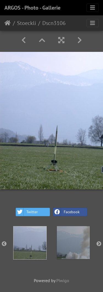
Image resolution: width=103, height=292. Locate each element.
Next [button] (99, 244)
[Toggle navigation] (93, 8)
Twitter (27, 212)
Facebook (66, 212)
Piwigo (62, 280)
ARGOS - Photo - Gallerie (32, 7)
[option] (30, 243)
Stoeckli (26, 23)
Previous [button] (4, 244)
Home (7, 23)
